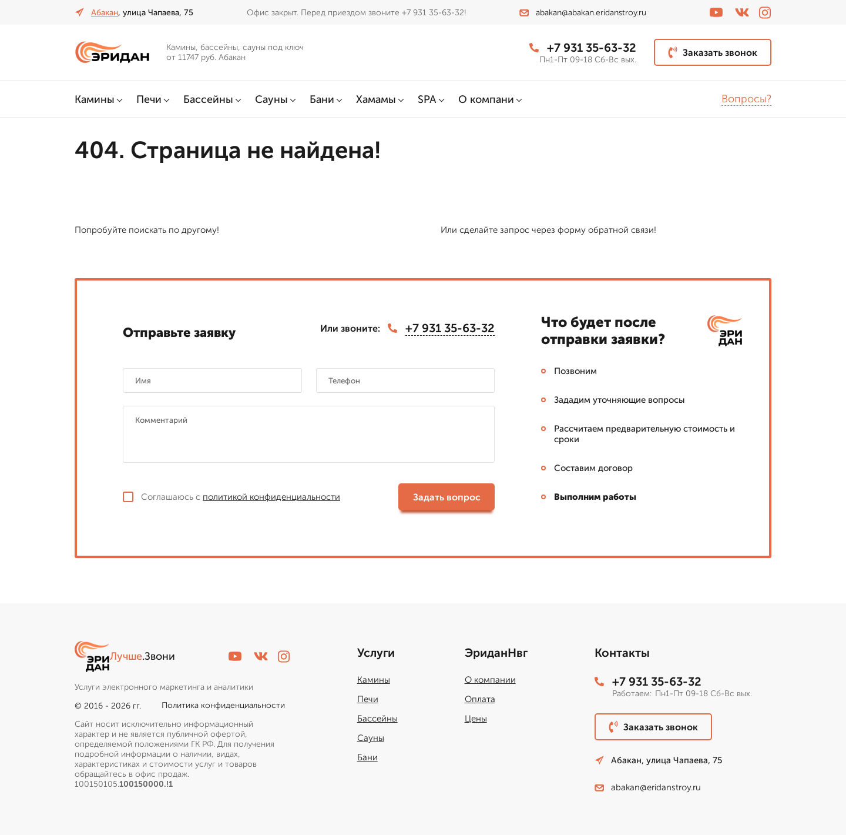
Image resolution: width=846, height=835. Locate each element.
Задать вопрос (447, 497)
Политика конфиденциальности (223, 705)
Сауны (271, 99)
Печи (149, 99)
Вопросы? (746, 98)
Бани (322, 99)
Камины (95, 99)
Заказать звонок (712, 52)
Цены (476, 718)
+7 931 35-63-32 (582, 48)
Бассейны (208, 99)
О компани (486, 99)
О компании (490, 679)
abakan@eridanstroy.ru (648, 787)
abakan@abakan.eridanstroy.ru (582, 13)
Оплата (480, 699)
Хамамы (376, 99)
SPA (427, 99)
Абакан (104, 13)
